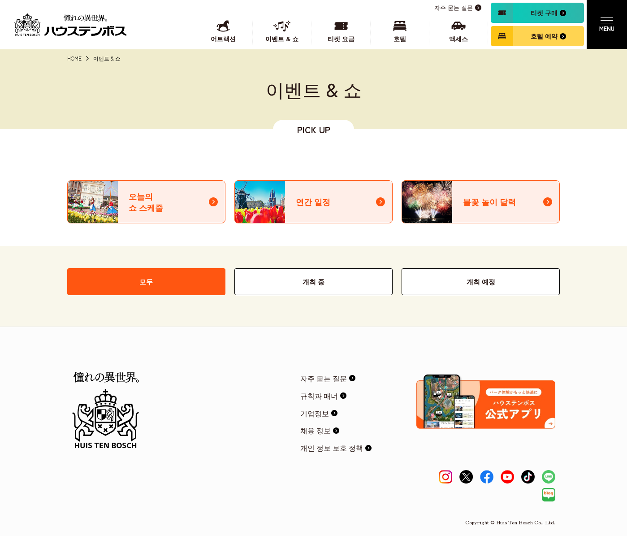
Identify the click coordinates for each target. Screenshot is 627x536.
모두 (146, 281)
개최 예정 (481, 281)
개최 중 (313, 281)
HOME (74, 58)
